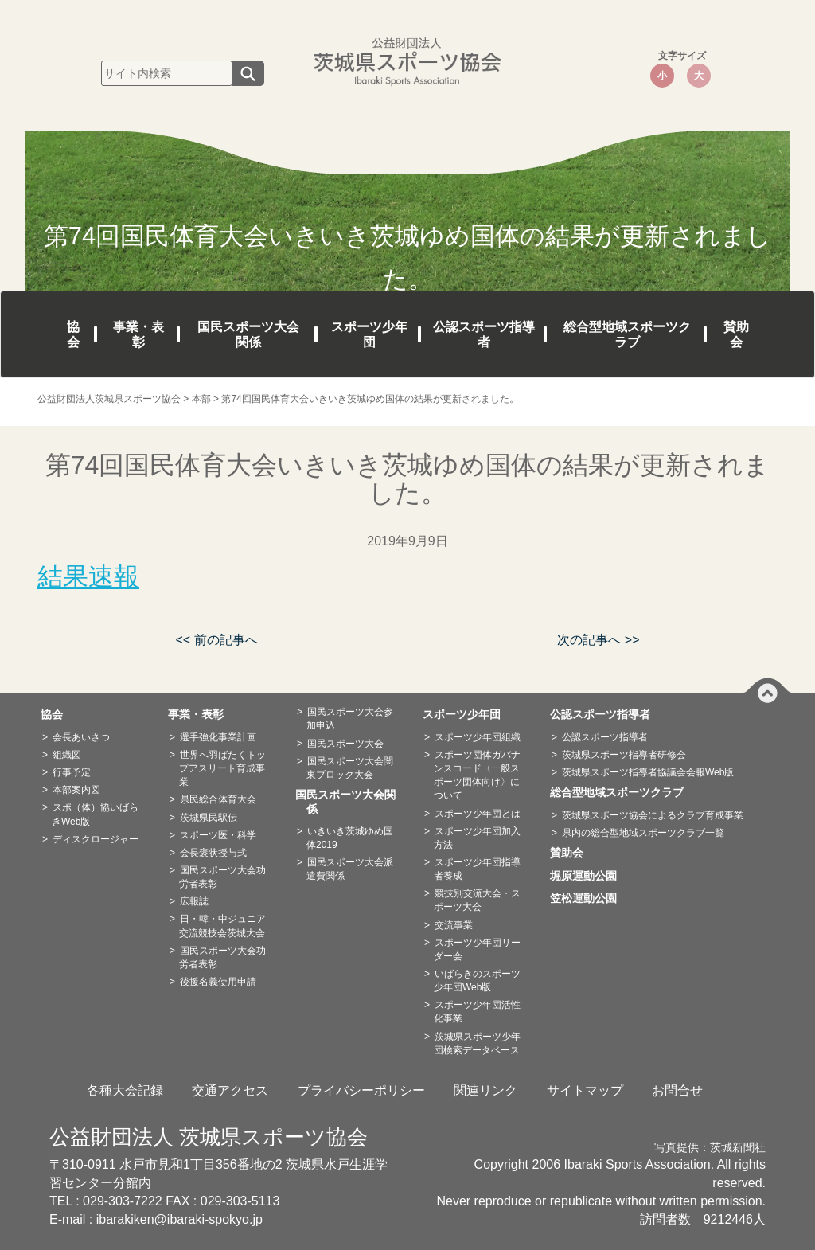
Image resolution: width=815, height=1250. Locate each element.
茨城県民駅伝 (208, 817)
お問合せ (677, 1090)
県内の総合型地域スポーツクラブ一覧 (643, 832)
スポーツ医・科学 (218, 835)
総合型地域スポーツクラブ (627, 334)
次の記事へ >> (598, 639)
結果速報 (88, 576)
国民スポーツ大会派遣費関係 (349, 869)
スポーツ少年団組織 (478, 737)
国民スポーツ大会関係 (248, 334)
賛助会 (736, 334)
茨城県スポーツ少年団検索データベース (477, 1043)
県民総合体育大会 (218, 799)
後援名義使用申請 (218, 981)
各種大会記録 (125, 1090)
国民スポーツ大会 (345, 743)
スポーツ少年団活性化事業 (477, 1011)
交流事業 (454, 925)
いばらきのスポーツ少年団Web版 (477, 980)
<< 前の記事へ (216, 639)
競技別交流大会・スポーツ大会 (477, 900)
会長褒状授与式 (213, 852)
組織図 (67, 754)
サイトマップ (585, 1090)
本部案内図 (76, 789)
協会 (73, 334)
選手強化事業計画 (218, 737)
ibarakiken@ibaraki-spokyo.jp (179, 1219)
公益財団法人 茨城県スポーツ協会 (208, 1137)
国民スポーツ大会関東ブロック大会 (349, 768)
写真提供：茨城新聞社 (710, 1148)
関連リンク (485, 1090)
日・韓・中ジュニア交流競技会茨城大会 (222, 925)
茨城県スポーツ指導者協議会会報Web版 (648, 772)
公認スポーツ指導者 (484, 334)
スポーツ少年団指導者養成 (477, 869)
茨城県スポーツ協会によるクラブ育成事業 (652, 815)
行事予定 (72, 772)
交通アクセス (230, 1090)
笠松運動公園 (589, 898)
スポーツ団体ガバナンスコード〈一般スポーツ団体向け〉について (477, 775)
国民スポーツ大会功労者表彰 (222, 877)
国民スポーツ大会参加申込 (349, 718)
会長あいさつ (81, 737)
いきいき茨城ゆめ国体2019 (349, 838)
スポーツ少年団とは (478, 813)
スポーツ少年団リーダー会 (477, 949)
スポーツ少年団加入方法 (477, 838)
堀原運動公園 (589, 875)
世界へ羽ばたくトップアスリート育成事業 (222, 768)
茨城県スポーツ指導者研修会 (624, 754)
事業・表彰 (138, 334)
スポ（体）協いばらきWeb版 (95, 814)
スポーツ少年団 (369, 334)
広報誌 (194, 901)
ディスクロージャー (95, 839)
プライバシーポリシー (361, 1090)
